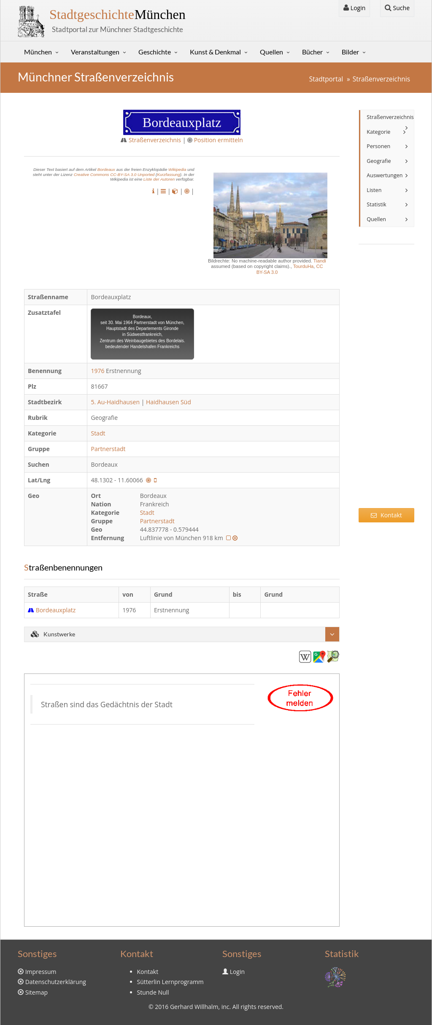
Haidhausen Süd (168, 402)
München (117, 14)
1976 (97, 371)
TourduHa (303, 266)
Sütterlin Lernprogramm (170, 982)
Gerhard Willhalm (194, 1007)
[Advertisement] (386, 381)
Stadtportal (326, 79)
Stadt (99, 433)
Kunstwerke (53, 634)
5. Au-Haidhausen (115, 402)
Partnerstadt (109, 449)
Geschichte (154, 52)
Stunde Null (153, 992)
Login (354, 8)
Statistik (376, 204)
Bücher (312, 52)
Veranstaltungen (95, 52)
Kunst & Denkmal (215, 52)
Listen (374, 190)
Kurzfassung (168, 174)
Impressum (41, 972)
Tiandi (319, 260)
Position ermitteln (218, 140)
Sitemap (36, 992)
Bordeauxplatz (56, 610)
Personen (378, 146)
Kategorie (378, 131)
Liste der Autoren (159, 179)
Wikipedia (177, 169)
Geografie (379, 161)
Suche (397, 8)
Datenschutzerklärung (55, 982)
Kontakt (386, 515)
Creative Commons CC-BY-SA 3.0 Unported (114, 174)
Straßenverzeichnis (381, 79)
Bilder (350, 52)
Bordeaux (106, 169)
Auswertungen (384, 175)
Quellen (271, 52)
